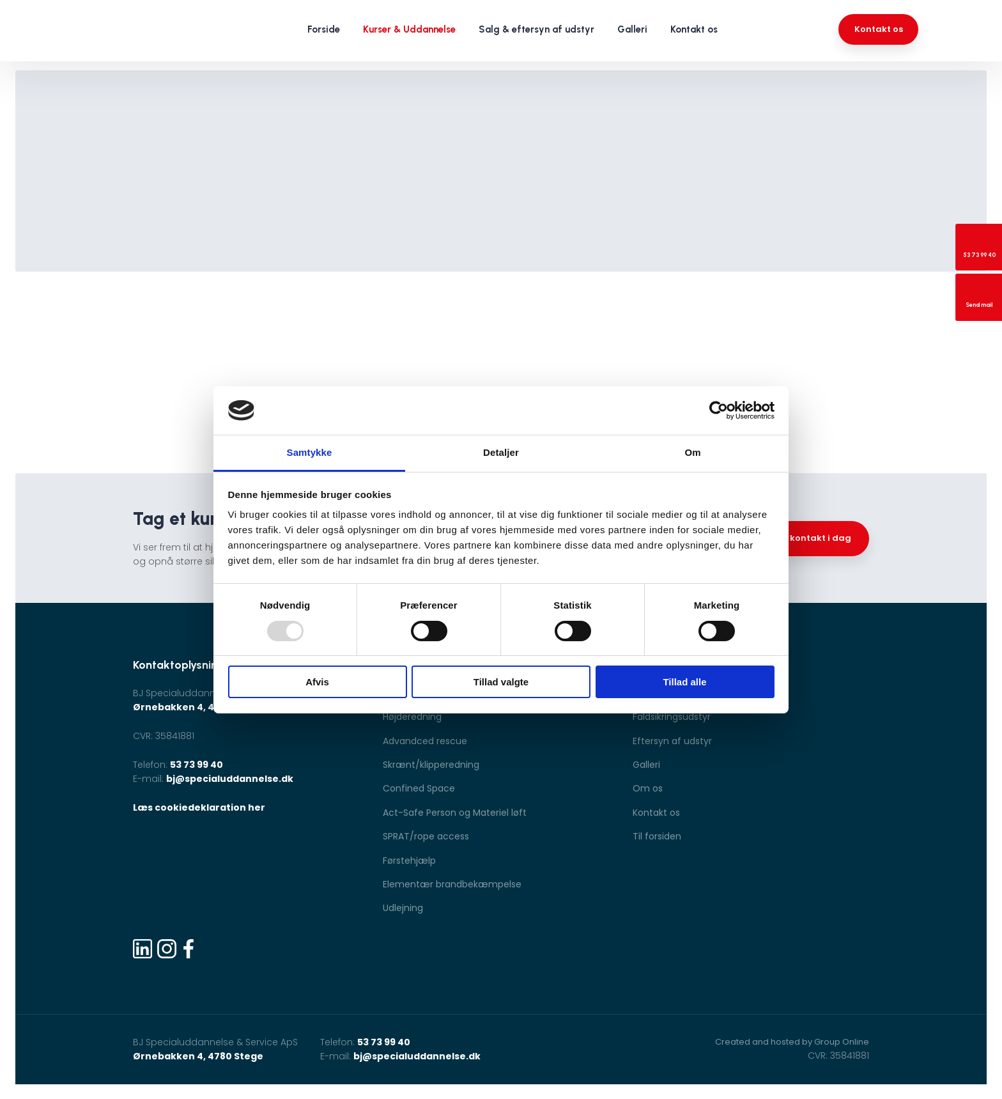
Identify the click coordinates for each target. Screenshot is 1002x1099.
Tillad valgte (501, 681)
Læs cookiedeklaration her (199, 807)
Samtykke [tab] (309, 452)
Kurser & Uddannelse (409, 29)
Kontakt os (694, 29)
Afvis (317, 681)
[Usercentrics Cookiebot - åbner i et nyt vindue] (719, 410)
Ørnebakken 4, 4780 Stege (198, 707)
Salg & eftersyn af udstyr (536, 29)
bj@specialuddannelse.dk (229, 778)
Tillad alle (684, 681)
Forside (323, 29)
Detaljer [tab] (501, 452)
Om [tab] (692, 452)
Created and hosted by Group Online (792, 1042)
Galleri (632, 29)
